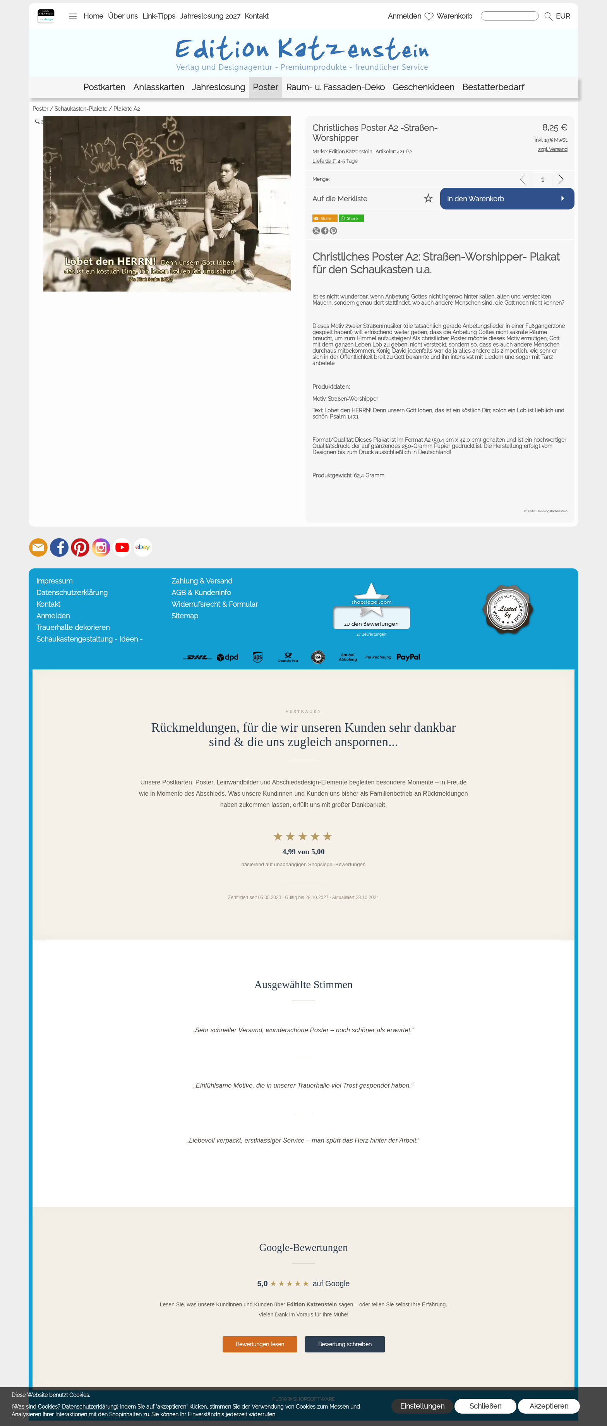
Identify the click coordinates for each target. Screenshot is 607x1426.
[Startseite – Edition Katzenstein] (45, 11)
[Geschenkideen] (423, 87)
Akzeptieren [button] (549, 1406)
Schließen (485, 1406)
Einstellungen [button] (422, 1406)
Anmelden (404, 16)
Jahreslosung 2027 (210, 16)
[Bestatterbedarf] (493, 87)
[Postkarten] (104, 87)
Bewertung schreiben (345, 1344)
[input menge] (542, 179)
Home (93, 16)
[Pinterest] (80, 547)
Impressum (54, 581)
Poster (40, 109)
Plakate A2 (126, 109)
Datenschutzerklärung (72, 593)
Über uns (123, 16)
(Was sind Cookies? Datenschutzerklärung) (65, 1407)
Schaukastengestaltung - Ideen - (89, 639)
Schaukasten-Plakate (81, 109)
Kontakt (257, 16)
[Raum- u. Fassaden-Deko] (335, 87)
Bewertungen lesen (260, 1344)
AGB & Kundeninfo (201, 593)
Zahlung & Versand (201, 581)
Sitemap (184, 616)
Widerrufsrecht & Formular (214, 604)
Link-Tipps (158, 16)
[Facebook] (59, 547)
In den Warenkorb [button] (475, 199)
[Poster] (265, 87)
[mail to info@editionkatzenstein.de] (38, 547)
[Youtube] (122, 547)
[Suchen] (510, 16)
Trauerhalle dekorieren (73, 627)
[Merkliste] (429, 16)
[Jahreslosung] (218, 87)
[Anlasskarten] (158, 87)
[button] (73, 16)
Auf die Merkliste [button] (339, 199)
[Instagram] (101, 547)
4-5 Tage (335, 161)
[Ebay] (143, 547)
